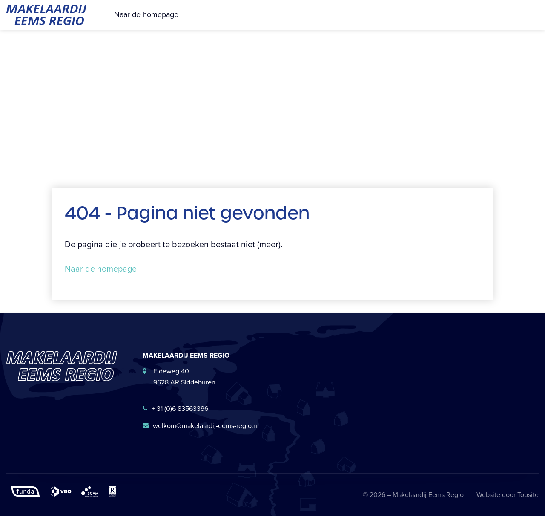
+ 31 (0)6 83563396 (175, 421)
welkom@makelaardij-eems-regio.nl (201, 438)
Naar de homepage (146, 20)
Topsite (528, 507)
